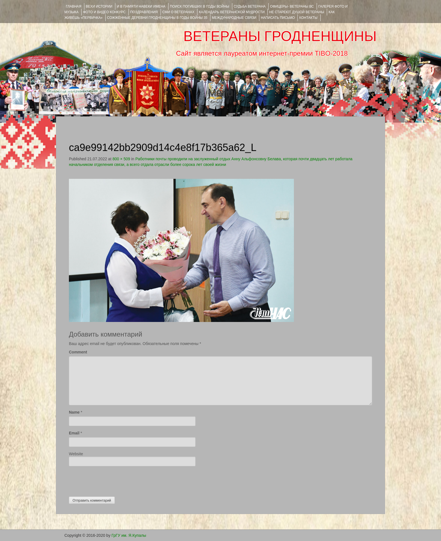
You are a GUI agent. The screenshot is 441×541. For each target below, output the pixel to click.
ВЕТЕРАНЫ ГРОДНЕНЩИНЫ (280, 36)
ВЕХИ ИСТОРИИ (99, 6)
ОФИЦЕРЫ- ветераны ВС (292, 6)
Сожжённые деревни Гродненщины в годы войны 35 (157, 18)
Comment (78, 352)
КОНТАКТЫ (308, 18)
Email (74, 433)
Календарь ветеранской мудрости (232, 12)
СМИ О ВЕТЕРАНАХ (178, 12)
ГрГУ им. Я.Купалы (129, 535)
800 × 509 (121, 159)
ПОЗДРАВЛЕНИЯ (144, 12)
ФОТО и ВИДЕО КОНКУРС (104, 12)
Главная (73, 6)
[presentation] (111, 480)
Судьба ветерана (250, 6)
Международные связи (234, 18)
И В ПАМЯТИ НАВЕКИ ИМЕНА (141, 6)
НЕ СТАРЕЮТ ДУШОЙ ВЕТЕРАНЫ (296, 12)
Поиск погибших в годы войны (199, 6)
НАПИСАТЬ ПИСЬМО (278, 18)
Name (74, 412)
